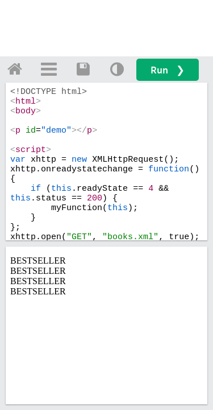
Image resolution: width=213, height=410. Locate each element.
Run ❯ (168, 69)
